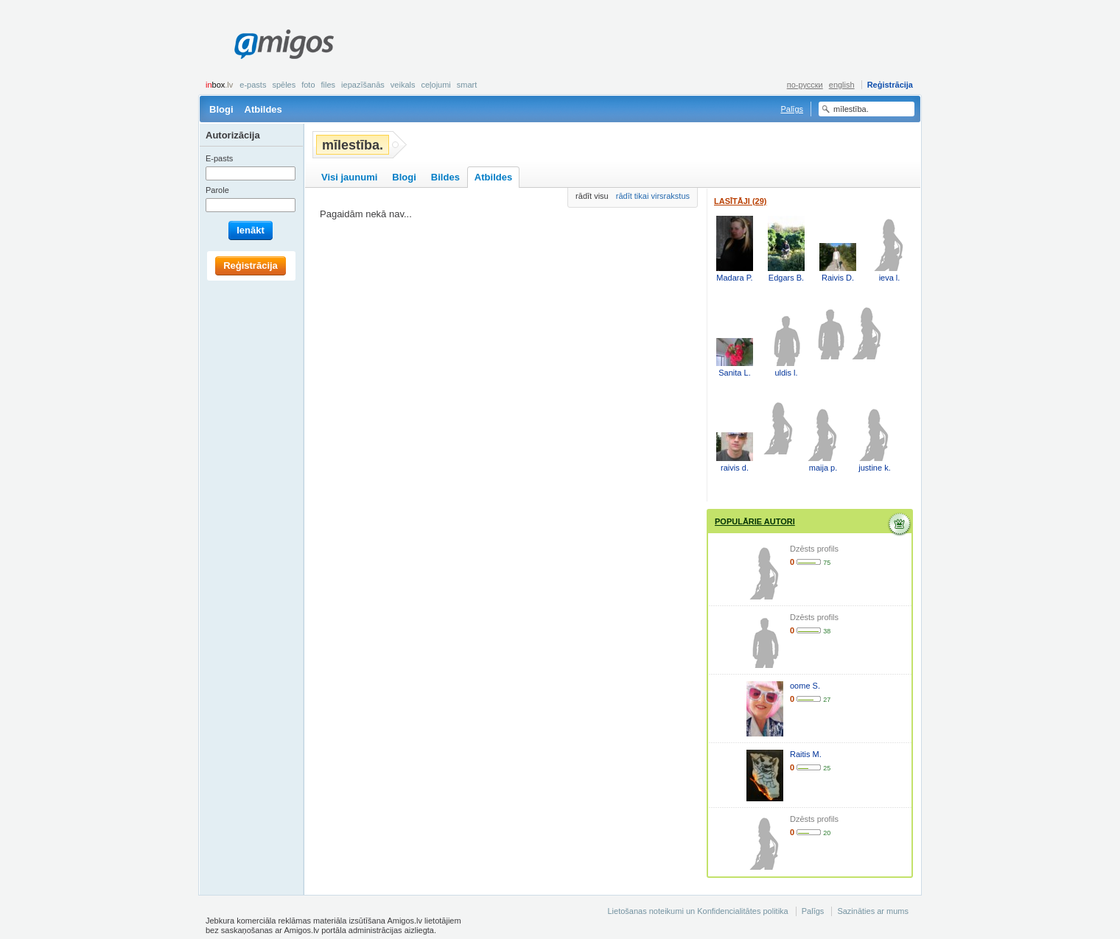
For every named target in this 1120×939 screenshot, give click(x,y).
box (219, 84)
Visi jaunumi (349, 177)
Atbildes (263, 109)
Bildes (445, 177)
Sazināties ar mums (873, 911)
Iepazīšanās (363, 84)
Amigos (284, 44)
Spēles (283, 84)
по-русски (805, 84)
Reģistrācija (890, 84)
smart (467, 84)
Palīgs (791, 109)
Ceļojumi (435, 84)
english (842, 84)
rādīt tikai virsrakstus (653, 195)
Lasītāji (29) (740, 201)
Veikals (403, 84)
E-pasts (252, 84)
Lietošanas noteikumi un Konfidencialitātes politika (697, 911)
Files (328, 84)
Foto (308, 84)
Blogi (221, 109)
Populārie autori (755, 521)
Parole (217, 190)
